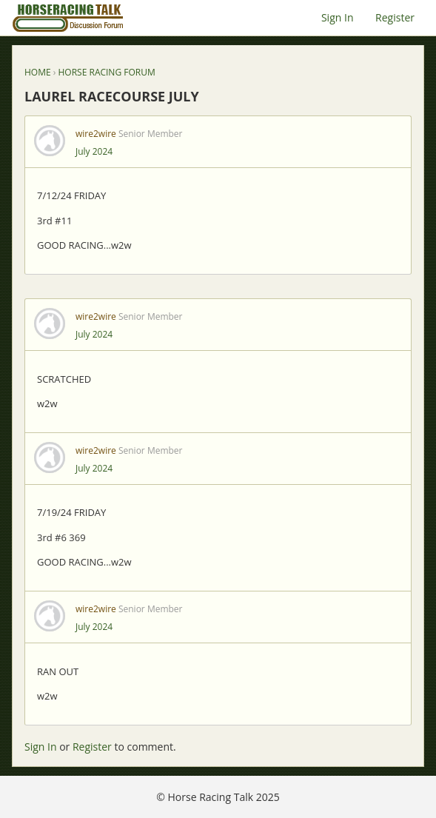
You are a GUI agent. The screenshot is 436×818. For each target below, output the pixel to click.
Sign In (337, 17)
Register (395, 17)
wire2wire (96, 133)
